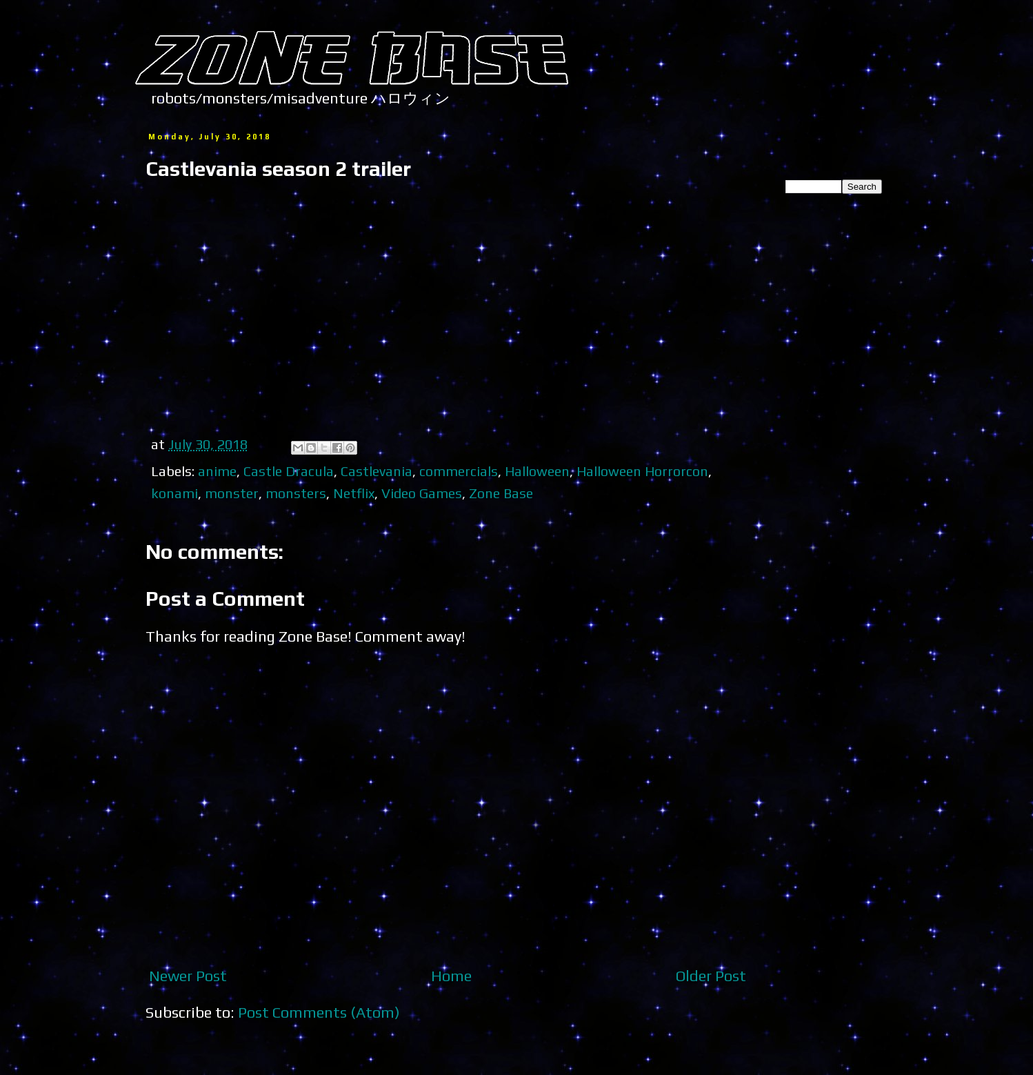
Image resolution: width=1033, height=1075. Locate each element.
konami (174, 493)
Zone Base (501, 493)
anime (217, 471)
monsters (295, 493)
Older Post (711, 976)
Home (451, 976)
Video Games (421, 493)
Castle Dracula (288, 471)
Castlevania (376, 471)
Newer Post (188, 976)
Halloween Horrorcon (642, 471)
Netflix (353, 493)
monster (232, 493)
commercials (458, 471)
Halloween (537, 471)
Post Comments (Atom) (319, 1012)
